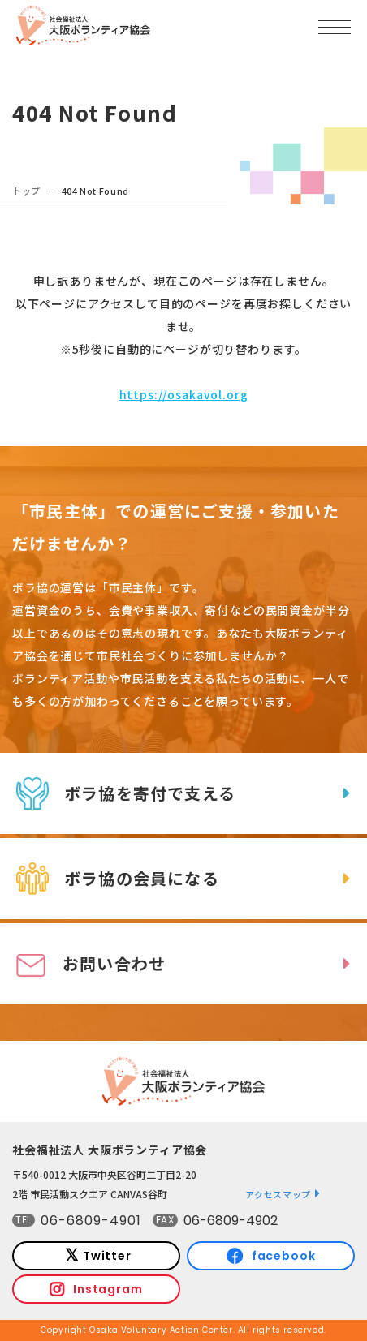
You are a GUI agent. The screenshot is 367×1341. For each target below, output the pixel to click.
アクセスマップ (278, 1194)
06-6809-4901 (91, 1220)
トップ (26, 190)
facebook (284, 1256)
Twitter (107, 1256)
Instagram (108, 1289)
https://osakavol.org (183, 394)
